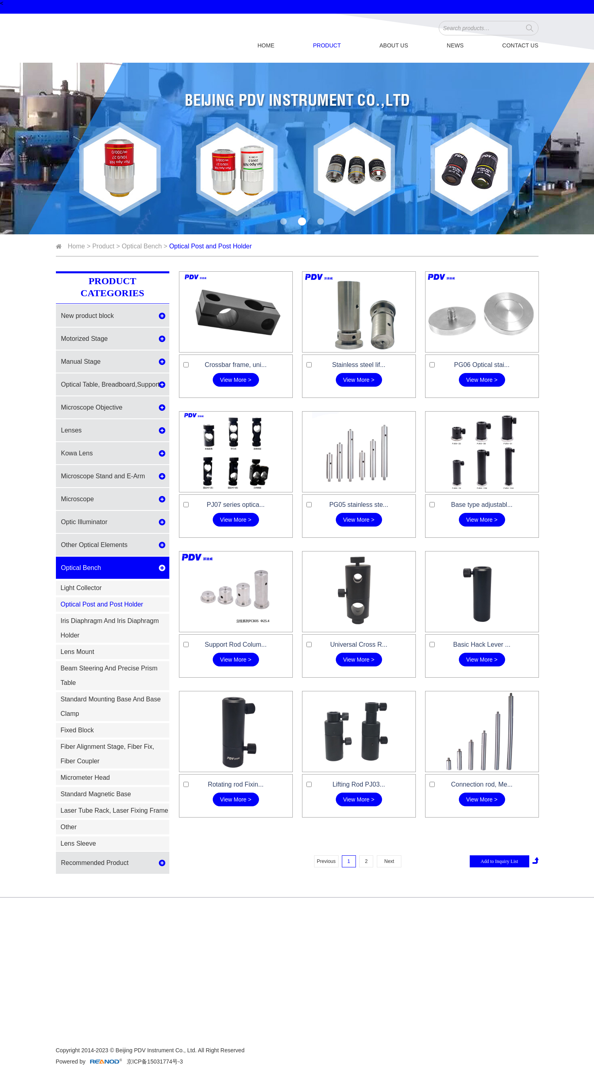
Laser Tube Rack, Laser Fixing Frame (115, 810)
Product (327, 45)
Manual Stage (81, 361)
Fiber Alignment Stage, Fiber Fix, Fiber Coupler (107, 753)
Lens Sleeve (78, 843)
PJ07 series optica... (236, 504)
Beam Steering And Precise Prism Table (109, 675)
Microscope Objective (92, 407)
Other (69, 827)
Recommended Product (95, 862)
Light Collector (81, 587)
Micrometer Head (85, 777)
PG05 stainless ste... (358, 504)
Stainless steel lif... (359, 364)
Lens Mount (78, 651)
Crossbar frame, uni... (236, 364)
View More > (235, 380)
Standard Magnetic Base (96, 794)
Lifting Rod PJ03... (359, 784)
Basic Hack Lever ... (481, 644)
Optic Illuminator (84, 522)
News (455, 45)
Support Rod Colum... (236, 644)
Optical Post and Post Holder (210, 246)
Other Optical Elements (94, 544)
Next (389, 861)
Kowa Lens (77, 453)
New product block (87, 315)
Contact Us (520, 45)
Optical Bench (142, 246)
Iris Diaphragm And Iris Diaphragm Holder (110, 628)
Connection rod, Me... (482, 784)
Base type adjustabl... (482, 504)
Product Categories (112, 287)
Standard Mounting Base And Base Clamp (111, 706)
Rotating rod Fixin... (236, 784)
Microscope (77, 499)
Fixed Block (77, 730)
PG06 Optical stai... (482, 364)
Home (265, 45)
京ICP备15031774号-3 (154, 1061)
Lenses (71, 430)
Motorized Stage (84, 338)
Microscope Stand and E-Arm (103, 476)
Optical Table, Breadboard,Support (110, 384)
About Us (393, 45)
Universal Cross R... (358, 644)
